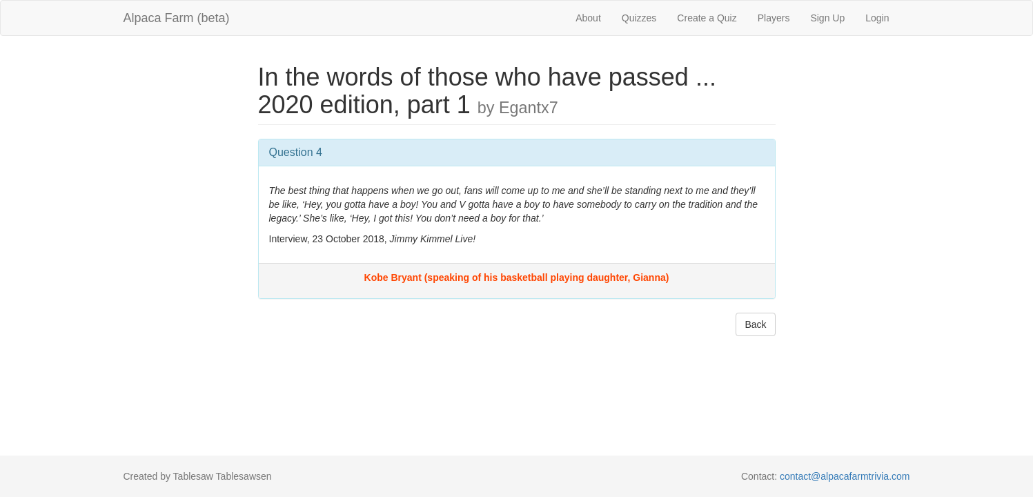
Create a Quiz (706, 17)
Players (774, 17)
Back (755, 324)
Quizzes (639, 17)
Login (877, 17)
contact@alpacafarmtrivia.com (845, 476)
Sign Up (827, 17)
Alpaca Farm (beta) (177, 18)
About (588, 17)
